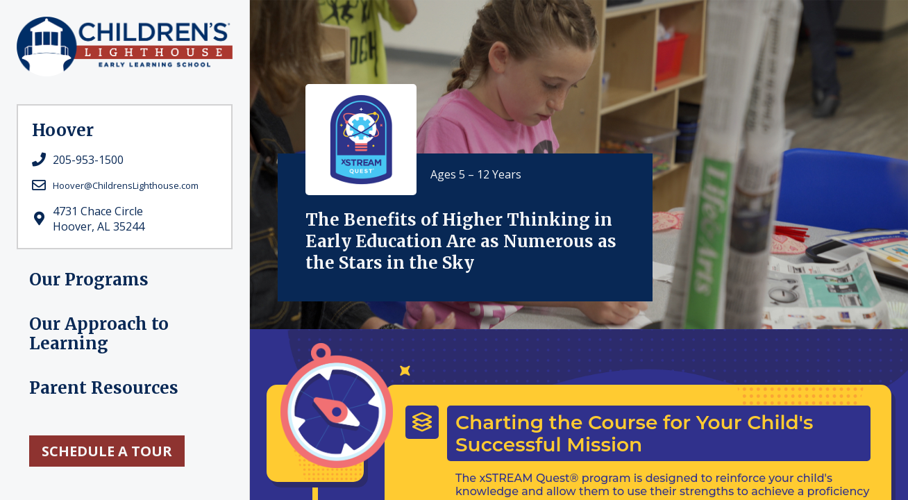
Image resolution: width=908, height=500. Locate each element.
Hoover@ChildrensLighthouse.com (126, 185)
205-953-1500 (88, 159)
